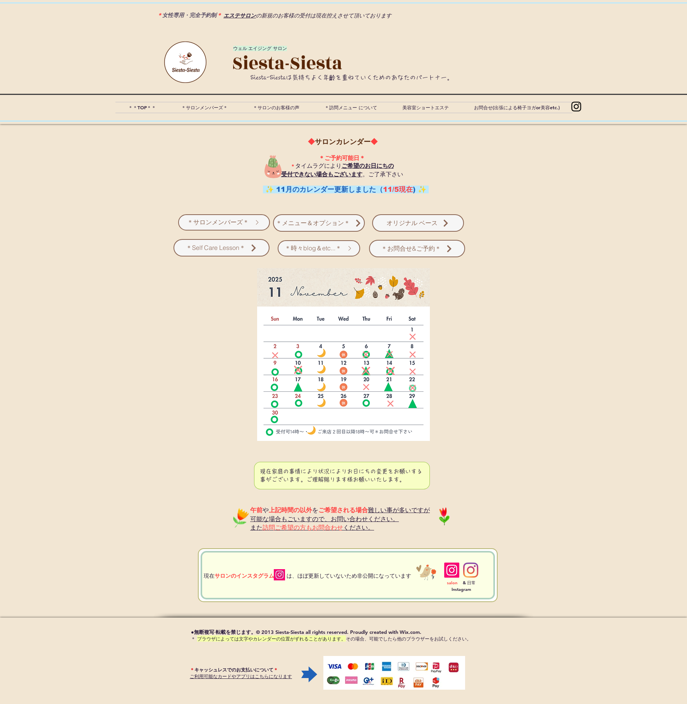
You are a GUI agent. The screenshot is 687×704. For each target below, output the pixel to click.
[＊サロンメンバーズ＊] (224, 222)
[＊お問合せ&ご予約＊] (417, 248)
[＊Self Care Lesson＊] (221, 247)
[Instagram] (576, 106)
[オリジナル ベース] (418, 223)
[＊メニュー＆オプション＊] (319, 223)
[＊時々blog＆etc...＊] (319, 248)
